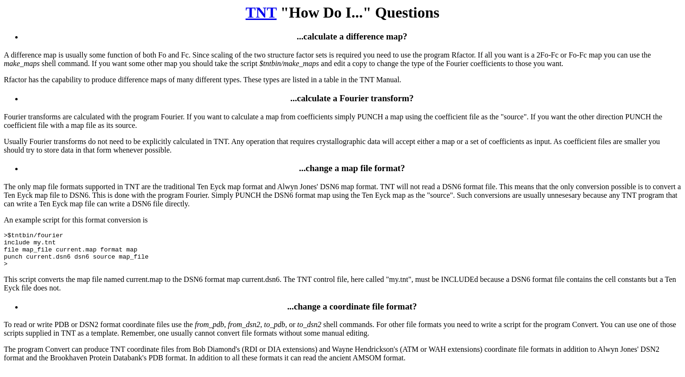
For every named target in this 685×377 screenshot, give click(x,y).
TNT (260, 12)
